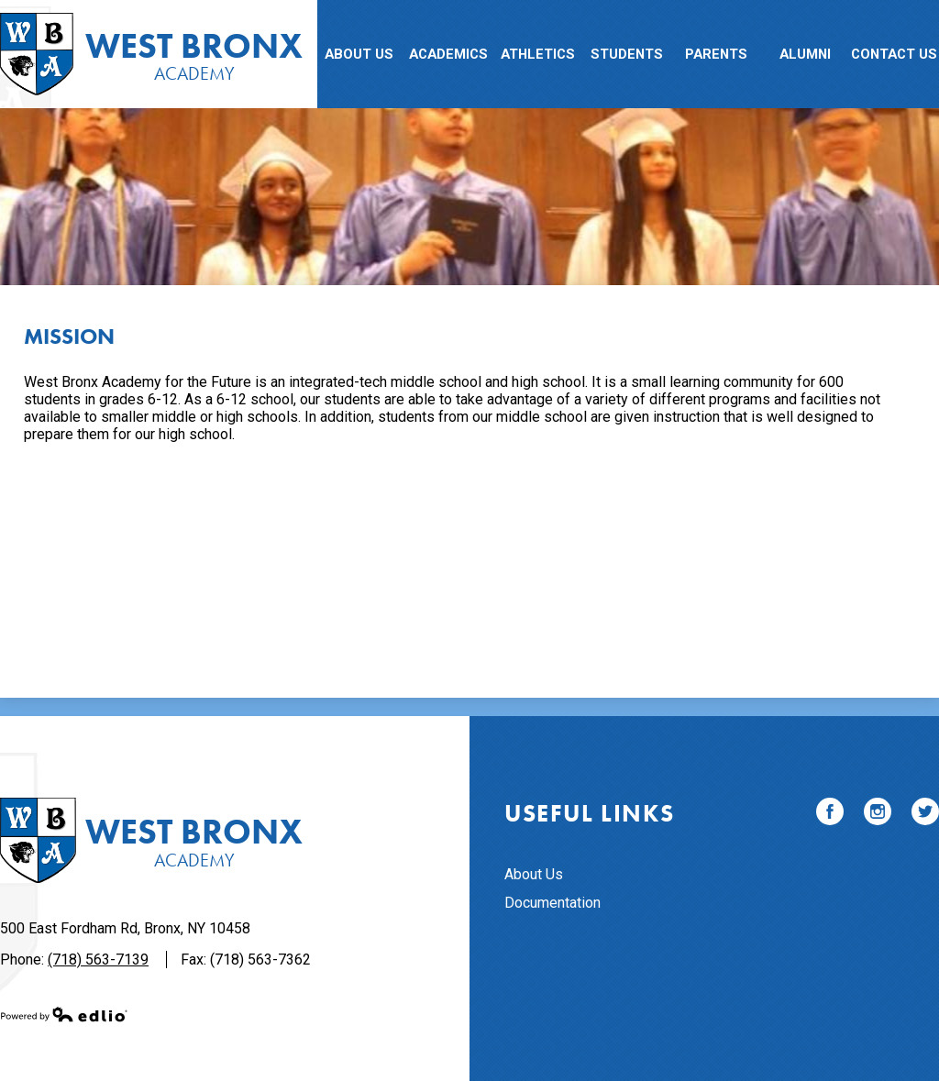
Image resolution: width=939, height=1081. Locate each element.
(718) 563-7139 (98, 959)
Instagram (877, 814)
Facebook (830, 814)
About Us (533, 874)
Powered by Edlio (64, 1014)
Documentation (552, 902)
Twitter (925, 814)
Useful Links (589, 813)
